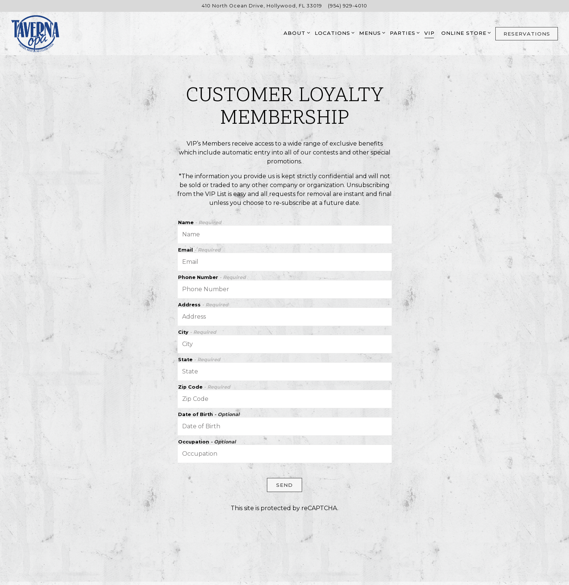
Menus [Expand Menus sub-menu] (371, 32)
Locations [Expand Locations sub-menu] (333, 32)
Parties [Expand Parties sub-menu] (403, 32)
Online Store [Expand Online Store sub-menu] (465, 32)
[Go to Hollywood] (262, 5)
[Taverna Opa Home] (35, 33)
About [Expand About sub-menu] (295, 32)
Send (284, 485)
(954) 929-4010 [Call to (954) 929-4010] (347, 6)
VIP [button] (429, 33)
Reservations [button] (526, 34)
